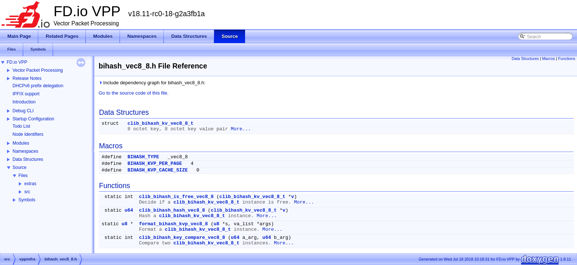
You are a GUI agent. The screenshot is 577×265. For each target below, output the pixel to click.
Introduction (24, 102)
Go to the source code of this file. (134, 93)
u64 (128, 210)
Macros (548, 58)
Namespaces (25, 151)
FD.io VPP (17, 62)
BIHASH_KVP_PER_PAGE (154, 163)
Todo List (21, 126)
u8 (125, 224)
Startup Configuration (33, 118)
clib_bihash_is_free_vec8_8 (176, 196)
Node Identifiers (28, 134)
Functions (566, 58)
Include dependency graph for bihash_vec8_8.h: (152, 82)
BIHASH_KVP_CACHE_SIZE (157, 170)
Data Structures (28, 159)
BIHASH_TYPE (143, 157)
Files (23, 175)
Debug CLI (23, 110)
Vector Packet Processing (38, 70)
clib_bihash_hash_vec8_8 (172, 210)
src (27, 191)
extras (30, 183)
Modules (21, 143)
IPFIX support (26, 93)
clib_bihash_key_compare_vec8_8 (182, 237)
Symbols (26, 199)
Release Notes (27, 78)
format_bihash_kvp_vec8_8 (173, 224)
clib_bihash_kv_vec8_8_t (160, 123)
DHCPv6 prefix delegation (38, 85)
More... (241, 129)
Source (19, 167)
